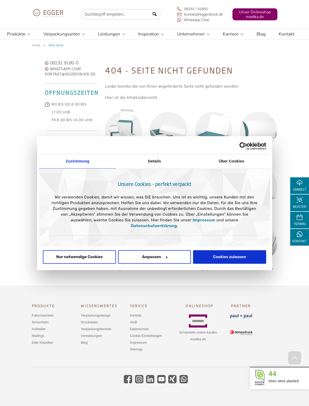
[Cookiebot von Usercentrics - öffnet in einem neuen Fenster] (243, 146)
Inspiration (151, 34)
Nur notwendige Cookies (79, 256)
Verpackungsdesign (95, 315)
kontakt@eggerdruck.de (70, 74)
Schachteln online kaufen (198, 332)
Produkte (18, 34)
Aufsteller (39, 329)
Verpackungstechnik (96, 329)
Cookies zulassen (229, 256)
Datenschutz (139, 329)
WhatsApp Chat (63, 69)
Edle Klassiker (42, 342)
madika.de (198, 339)
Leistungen (111, 34)
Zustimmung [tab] (77, 161)
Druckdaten (89, 322)
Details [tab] (154, 161)
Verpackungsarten (64, 34)
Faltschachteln (43, 315)
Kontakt (286, 34)
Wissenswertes (99, 306)
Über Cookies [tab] (231, 161)
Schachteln (40, 322)
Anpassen (154, 256)
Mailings (38, 336)
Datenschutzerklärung (154, 225)
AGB (133, 322)
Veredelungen (91, 336)
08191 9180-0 (62, 63)
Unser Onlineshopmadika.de (255, 14)
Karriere (233, 34)
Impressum (204, 220)
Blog (261, 34)
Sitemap (136, 349)
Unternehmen (193, 34)
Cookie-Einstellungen (146, 336)
